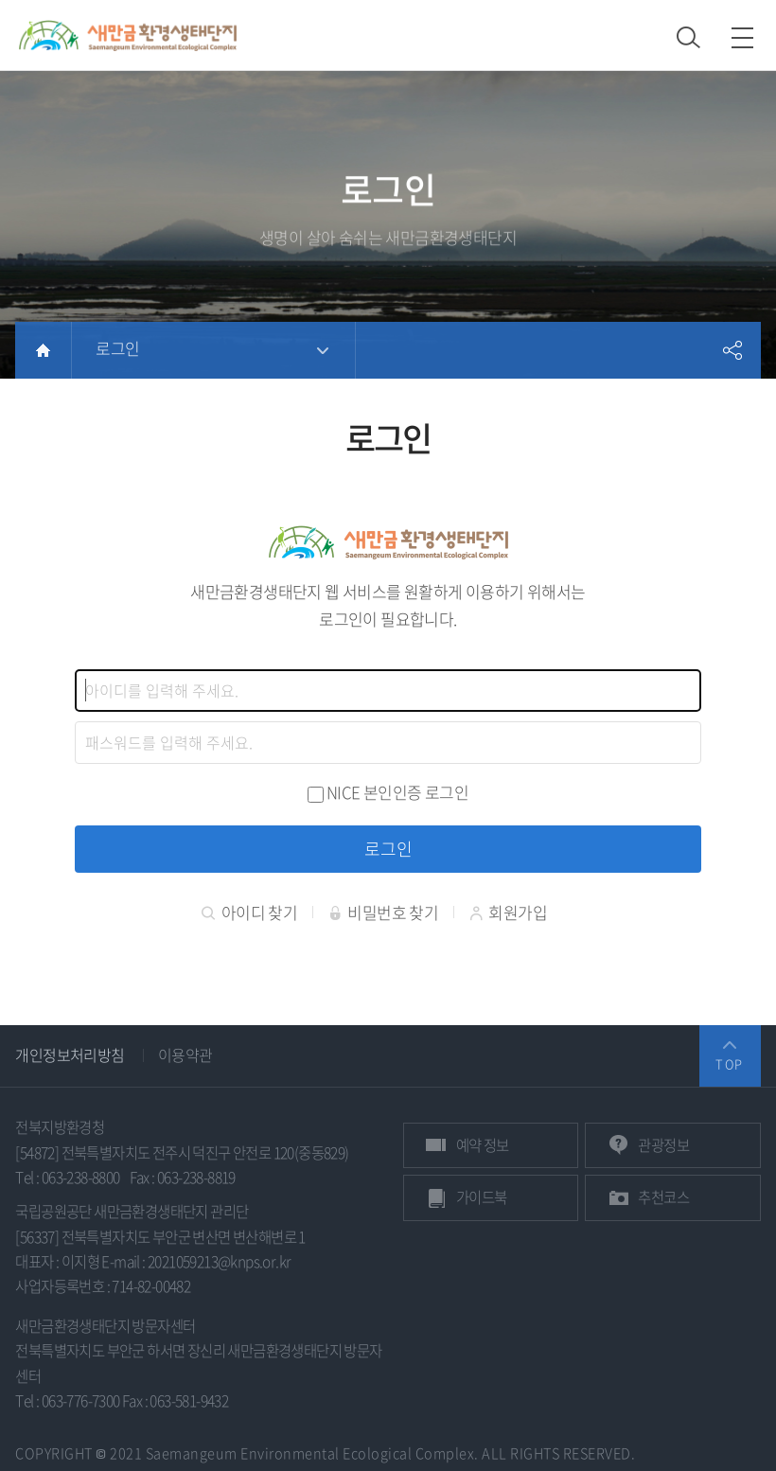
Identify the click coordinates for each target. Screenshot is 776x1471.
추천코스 (663, 1197)
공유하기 (732, 350)
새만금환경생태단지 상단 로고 (128, 35)
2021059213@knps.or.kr (219, 1261)
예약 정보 (482, 1145)
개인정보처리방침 (69, 1054)
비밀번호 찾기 (383, 912)
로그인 (117, 348)
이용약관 (185, 1054)
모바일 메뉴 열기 (742, 37)
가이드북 (481, 1197)
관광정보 (663, 1145)
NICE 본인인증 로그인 (397, 792)
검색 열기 (688, 37)
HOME (43, 350)
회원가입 (508, 912)
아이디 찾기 (249, 912)
